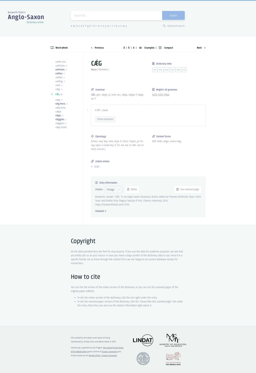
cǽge (97, 166)
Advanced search (174, 26)
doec (178, 70)
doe (172, 70)
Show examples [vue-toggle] (105, 119)
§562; (167, 95)
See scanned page (187, 189)
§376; (161, 95)
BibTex (132, 189)
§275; (155, 95)
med (166, 70)
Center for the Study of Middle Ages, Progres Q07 (173, 358)
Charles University (110, 351)
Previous (97, 48)
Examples (147, 48)
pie (184, 70)
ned (160, 70)
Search (173, 16)
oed (154, 70)
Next (201, 48)
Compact (166, 48)
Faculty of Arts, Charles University (103, 355)
